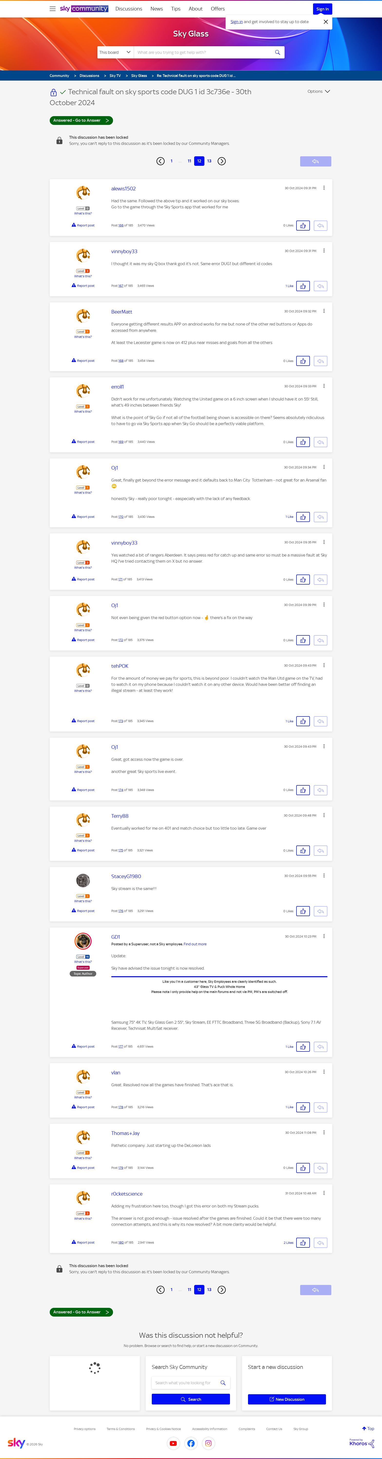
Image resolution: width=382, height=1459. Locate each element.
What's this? (83, 213)
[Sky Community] (84, 8)
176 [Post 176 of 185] (120, 911)
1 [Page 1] (171, 160)
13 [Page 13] (209, 160)
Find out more (195, 944)
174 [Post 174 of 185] (120, 790)
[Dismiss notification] (326, 22)
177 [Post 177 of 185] (120, 1046)
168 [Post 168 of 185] (121, 360)
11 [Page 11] (189, 160)
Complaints (247, 1429)
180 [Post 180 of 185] (121, 1242)
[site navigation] (53, 9)
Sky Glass (191, 33)
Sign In (322, 9)
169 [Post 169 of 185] (121, 442)
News (157, 9)
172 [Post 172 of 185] (120, 640)
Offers (218, 9)
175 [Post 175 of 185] (120, 850)
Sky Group (301, 1429)
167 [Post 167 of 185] (120, 286)
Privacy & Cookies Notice (163, 1429)
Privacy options (85, 1429)
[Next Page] (222, 161)
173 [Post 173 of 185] (120, 721)
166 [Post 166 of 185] (121, 225)
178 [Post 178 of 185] (120, 1107)
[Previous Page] (160, 161)
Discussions (128, 9)
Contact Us (274, 1429)
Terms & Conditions (121, 1429)
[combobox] (201, 52)
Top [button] (370, 1428)
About (196, 9)
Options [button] (315, 91)
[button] (324, 187)
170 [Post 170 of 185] (121, 517)
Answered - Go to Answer (81, 120)
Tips (176, 9)
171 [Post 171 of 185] (120, 579)
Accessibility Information (209, 1429)
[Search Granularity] (115, 52)
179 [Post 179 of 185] (120, 1168)
